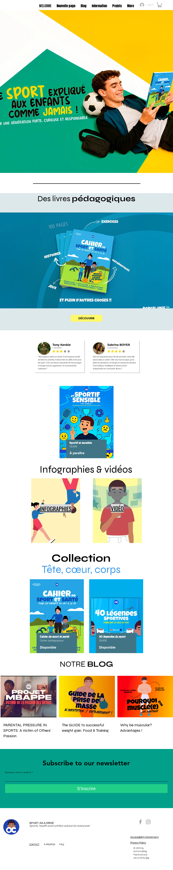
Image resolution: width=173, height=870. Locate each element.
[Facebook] (140, 822)
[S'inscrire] (86, 788)
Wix (147, 858)
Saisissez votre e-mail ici (18, 772)
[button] (160, 4)
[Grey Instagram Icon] (148, 822)
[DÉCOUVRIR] (86, 318)
